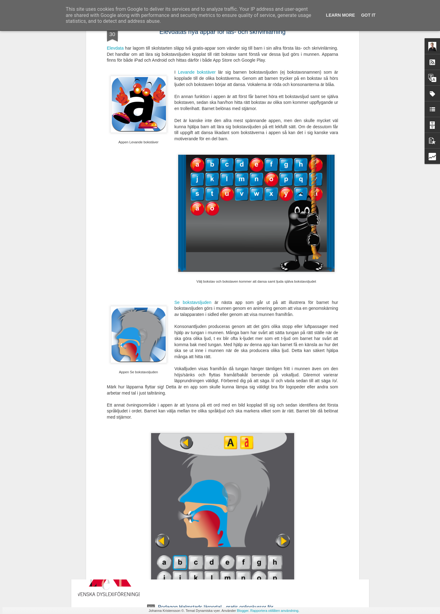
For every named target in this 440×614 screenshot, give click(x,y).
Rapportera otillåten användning (274, 610)
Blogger (242, 610)
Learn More (340, 15)
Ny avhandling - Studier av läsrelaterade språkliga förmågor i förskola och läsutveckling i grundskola (212, 470)
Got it (368, 15)
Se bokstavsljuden (193, 203)
